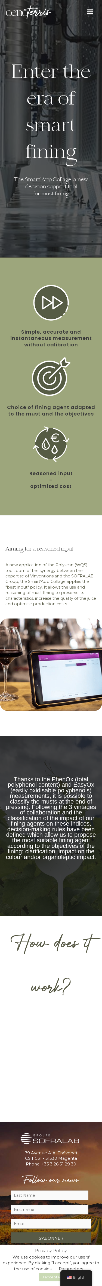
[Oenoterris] (28, 12)
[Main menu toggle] (90, 11)
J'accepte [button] (51, 1277)
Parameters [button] (71, 1268)
